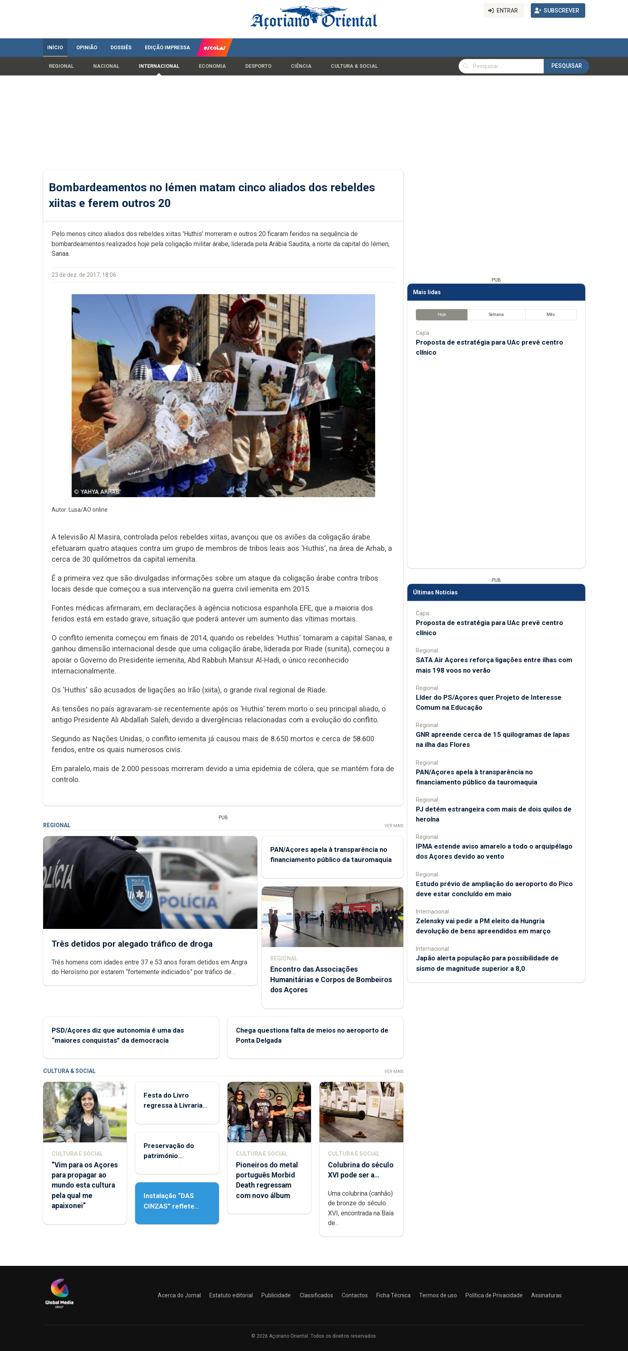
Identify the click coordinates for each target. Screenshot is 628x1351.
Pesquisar (566, 66)
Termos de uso (438, 1295)
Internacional (159, 66)
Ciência (301, 66)
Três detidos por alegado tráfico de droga (132, 944)
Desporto (258, 66)
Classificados (316, 1295)
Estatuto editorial (231, 1295)
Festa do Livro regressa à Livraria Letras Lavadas (173, 1105)
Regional (61, 66)
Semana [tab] (495, 314)
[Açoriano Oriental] (59, 1309)
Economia (212, 66)
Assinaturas (546, 1295)
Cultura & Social (354, 66)
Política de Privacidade (494, 1295)
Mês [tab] (551, 314)
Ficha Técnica (393, 1295)
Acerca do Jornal (179, 1295)
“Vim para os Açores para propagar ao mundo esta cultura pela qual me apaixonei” (85, 1185)
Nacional (106, 66)
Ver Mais (393, 825)
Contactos (355, 1295)
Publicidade (276, 1295)
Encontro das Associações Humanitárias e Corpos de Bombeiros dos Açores (331, 979)
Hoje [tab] (441, 314)
